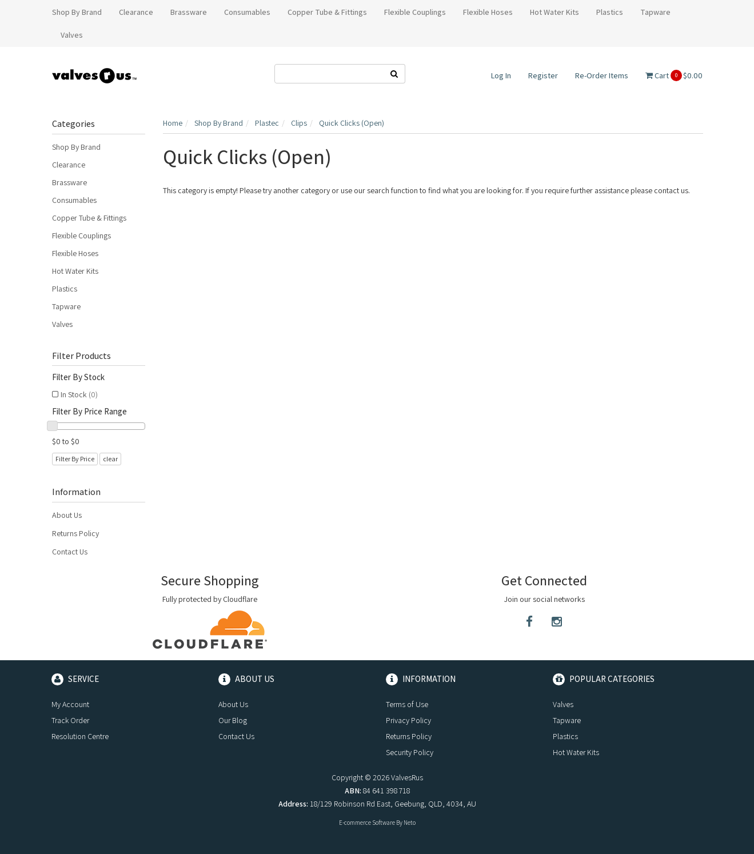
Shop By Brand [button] (77, 12)
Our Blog (232, 720)
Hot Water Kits (75, 271)
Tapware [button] (655, 12)
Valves (62, 324)
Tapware (66, 306)
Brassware (69, 182)
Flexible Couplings (81, 235)
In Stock (79, 394)
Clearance (68, 164)
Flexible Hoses (75, 253)
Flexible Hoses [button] (488, 12)
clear (110, 458)
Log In (501, 75)
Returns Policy (75, 533)
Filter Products (81, 356)
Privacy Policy (408, 720)
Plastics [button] (609, 12)
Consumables (74, 200)
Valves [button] (72, 35)
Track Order (70, 720)
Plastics (64, 289)
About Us (67, 515)
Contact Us (69, 551)
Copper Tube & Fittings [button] (327, 12)
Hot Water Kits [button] (554, 12)
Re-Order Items (601, 75)
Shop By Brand (76, 147)
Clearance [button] (136, 12)
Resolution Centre (80, 736)
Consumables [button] (247, 12)
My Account (70, 704)
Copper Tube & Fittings (89, 218)
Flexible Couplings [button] (415, 12)
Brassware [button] (188, 12)
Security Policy (409, 752)
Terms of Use (407, 704)
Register (543, 75)
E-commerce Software (367, 823)
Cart (674, 75)
